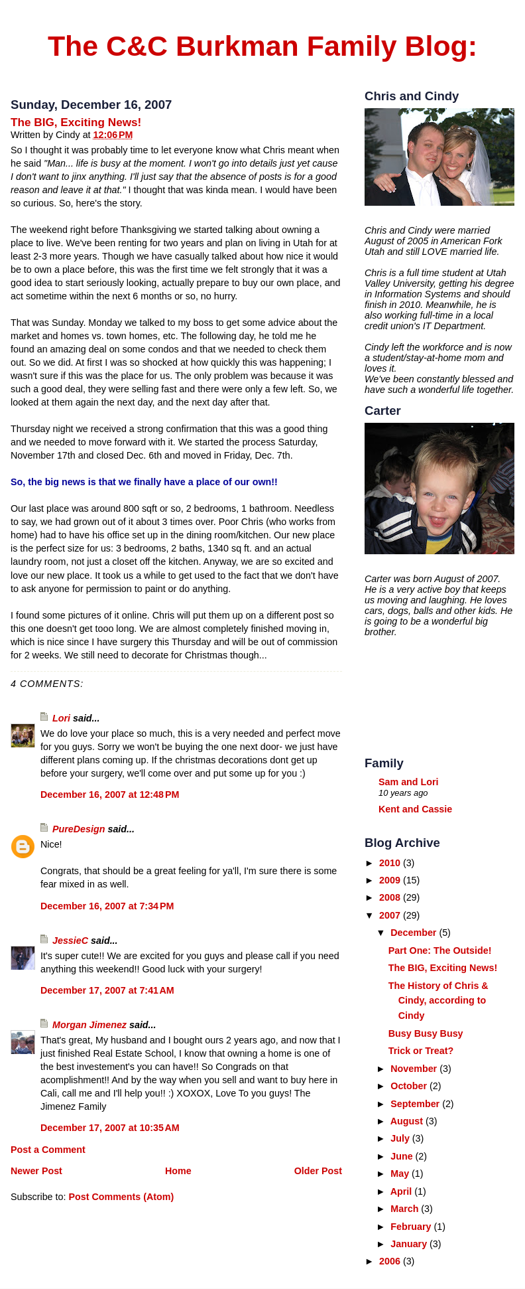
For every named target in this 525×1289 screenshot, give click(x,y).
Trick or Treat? (421, 1050)
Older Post (318, 1171)
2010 (391, 863)
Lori (61, 718)
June (402, 1156)
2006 (391, 1261)
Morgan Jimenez (89, 1025)
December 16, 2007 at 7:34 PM (107, 906)
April (402, 1191)
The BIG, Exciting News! (76, 122)
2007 (391, 915)
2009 (391, 880)
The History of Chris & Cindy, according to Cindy (438, 1001)
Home (178, 1171)
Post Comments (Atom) (121, 1196)
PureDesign (78, 829)
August (408, 1121)
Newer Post (36, 1171)
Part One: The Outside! (440, 950)
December (414, 932)
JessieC (70, 940)
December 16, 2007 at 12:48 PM (109, 794)
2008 (391, 897)
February (412, 1226)
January (410, 1244)
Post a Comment (48, 1149)
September (416, 1104)
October (410, 1086)
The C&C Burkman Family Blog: (262, 46)
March (405, 1208)
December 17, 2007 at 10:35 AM (110, 1127)
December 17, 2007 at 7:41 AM (107, 990)
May (401, 1173)
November (414, 1068)
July (401, 1138)
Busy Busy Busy (425, 1033)
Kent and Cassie (415, 809)
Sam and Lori (409, 782)
